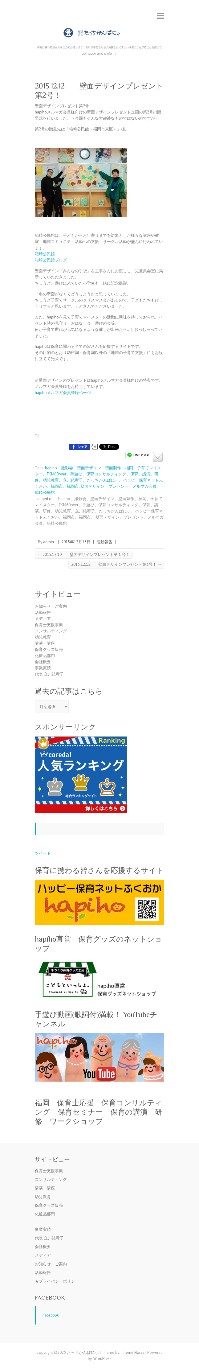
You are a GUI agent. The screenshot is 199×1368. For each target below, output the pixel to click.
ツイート (43, 853)
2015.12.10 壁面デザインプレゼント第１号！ (84, 554)
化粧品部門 (45, 655)
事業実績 (43, 668)
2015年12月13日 (76, 541)
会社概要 (43, 661)
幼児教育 (43, 637)
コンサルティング (51, 631)
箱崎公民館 (45, 254)
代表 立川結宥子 (49, 674)
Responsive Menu (160, 15)
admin (48, 541)
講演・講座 (45, 643)
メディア (43, 618)
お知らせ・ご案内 (51, 606)
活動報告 (104, 541)
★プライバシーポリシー (57, 1281)
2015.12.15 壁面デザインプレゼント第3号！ (116, 564)
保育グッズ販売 (49, 649)
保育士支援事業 (49, 624)
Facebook (50, 1297)
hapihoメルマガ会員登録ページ (63, 392)
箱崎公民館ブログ (51, 260)
